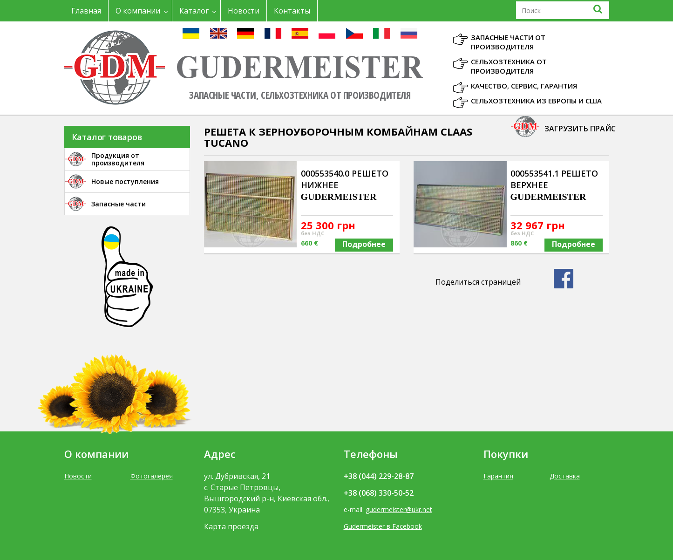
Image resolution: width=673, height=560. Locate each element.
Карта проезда (231, 526)
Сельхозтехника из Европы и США (536, 100)
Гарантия (498, 475)
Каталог (194, 11)
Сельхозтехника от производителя (509, 66)
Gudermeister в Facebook (383, 526)
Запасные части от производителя (508, 42)
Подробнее (364, 244)
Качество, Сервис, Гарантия (524, 85)
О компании (138, 11)
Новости (243, 11)
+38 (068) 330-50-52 (379, 493)
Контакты (292, 11)
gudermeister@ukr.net (399, 509)
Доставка (565, 475)
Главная (86, 11)
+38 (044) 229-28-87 (379, 476)
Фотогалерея (151, 475)
